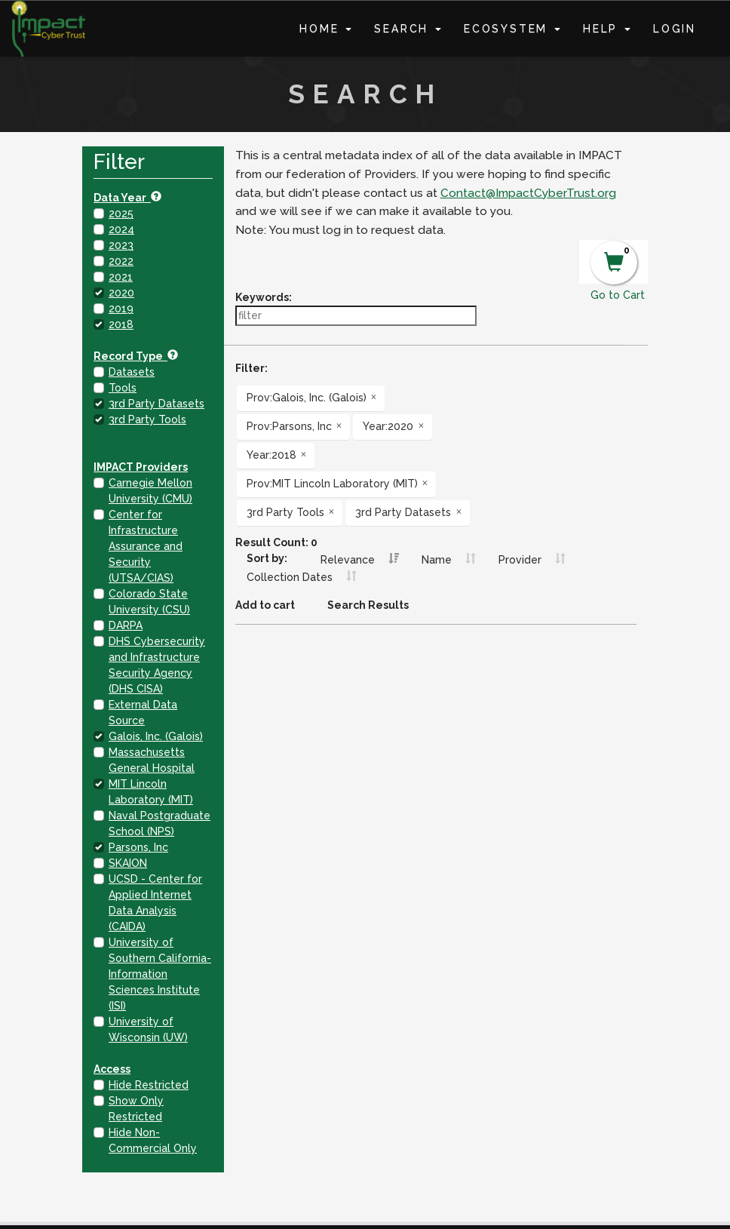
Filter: (251, 368)
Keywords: (263, 297)
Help (606, 29)
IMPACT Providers (141, 467)
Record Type (136, 356)
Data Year (127, 198)
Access (112, 1069)
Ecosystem (512, 29)
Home (325, 29)
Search (407, 29)
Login (674, 29)
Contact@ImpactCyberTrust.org (528, 193)
